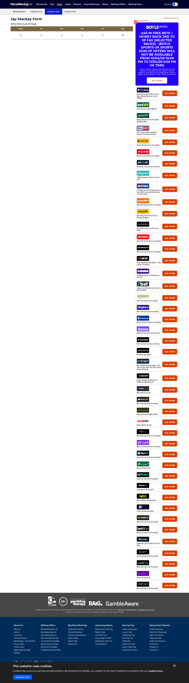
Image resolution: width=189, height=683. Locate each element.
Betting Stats (19, 11)
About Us (17, 629)
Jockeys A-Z (154, 647)
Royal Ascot (72, 644)
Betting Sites (135, 4)
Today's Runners (155, 638)
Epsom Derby (73, 638)
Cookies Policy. (155, 671)
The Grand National (75, 632)
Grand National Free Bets (50, 641)
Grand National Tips (129, 650)
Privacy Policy (19, 644)
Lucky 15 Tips (127, 632)
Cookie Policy (19, 647)
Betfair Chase (100, 632)
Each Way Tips (127, 638)
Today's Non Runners (157, 641)
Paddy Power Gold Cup (104, 629)
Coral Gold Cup (100, 635)
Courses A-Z (154, 644)
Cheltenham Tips (128, 635)
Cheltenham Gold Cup (103, 641)
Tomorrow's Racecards (158, 632)
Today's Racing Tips (129, 629)
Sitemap (17, 653)
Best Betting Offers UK (49, 629)
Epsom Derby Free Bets (50, 644)
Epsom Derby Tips (129, 647)
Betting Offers (118, 4)
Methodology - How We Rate (24, 641)
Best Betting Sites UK (49, 632)
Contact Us (18, 635)
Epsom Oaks (72, 641)
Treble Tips (126, 641)
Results (77, 4)
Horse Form (70, 11)
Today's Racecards (156, 629)
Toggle (175, 4)
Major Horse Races (156, 635)
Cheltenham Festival (75, 629)
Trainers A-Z (154, 650)
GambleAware (131, 610)
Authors (17, 632)
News (105, 4)
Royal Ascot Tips (128, 644)
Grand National (91, 4)
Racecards (41, 4)
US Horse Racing (20, 638)
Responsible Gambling (22, 650)
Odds (67, 4)
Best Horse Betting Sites (50, 638)
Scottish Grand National (77, 635)
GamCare (120, 610)
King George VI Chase (103, 638)
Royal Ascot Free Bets (49, 647)
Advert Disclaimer (171, 18)
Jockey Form (53, 11)
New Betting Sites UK (49, 635)
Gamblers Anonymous (146, 610)
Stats (59, 4)
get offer (170, 93)
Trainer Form (36, 11)
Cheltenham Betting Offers (51, 650)
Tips (52, 4)
